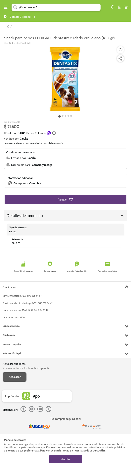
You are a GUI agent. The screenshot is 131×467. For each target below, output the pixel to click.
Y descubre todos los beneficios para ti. (26, 368)
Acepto (65, 459)
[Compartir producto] (120, 58)
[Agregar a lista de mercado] (120, 49)
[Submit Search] (15, 7)
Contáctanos (9, 287)
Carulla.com (9, 335)
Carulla (24, 138)
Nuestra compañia (12, 344)
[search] (60, 7)
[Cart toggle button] (126, 7)
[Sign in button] (119, 7)
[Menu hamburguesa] (6, 7)
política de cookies (94, 450)
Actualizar (15, 377)
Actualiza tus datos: (14, 363)
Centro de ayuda (11, 325)
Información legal (12, 353)
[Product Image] (65, 79)
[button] (113, 7)
